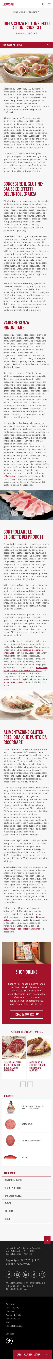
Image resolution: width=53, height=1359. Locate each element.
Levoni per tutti (13, 1188)
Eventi (8, 1203)
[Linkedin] (26, 1274)
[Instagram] (42, 1274)
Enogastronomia (13, 1195)
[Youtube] (17, 1274)
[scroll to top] (47, 1240)
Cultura (9, 1211)
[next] (30, 1084)
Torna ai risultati (26, 33)
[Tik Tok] (34, 1274)
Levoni (8, 1218)
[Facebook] (9, 1274)
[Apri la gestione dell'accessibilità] (9, 1341)
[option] (14, 1059)
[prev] (23, 1084)
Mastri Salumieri (13, 1180)
